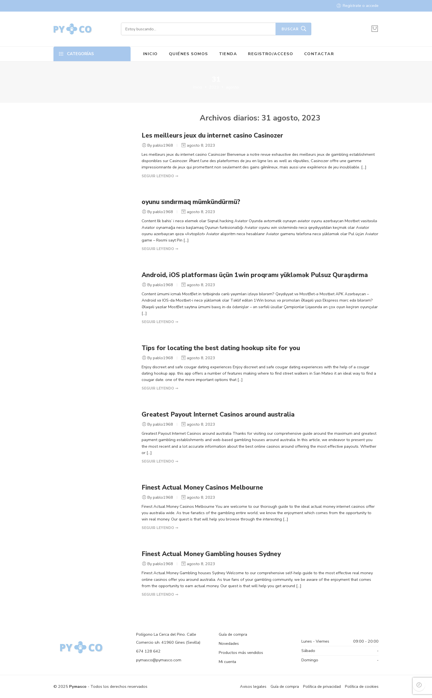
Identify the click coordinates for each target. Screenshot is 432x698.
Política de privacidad (322, 686)
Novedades (229, 643)
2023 (214, 87)
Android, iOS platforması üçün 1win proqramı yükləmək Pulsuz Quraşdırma (255, 275)
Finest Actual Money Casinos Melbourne (202, 487)
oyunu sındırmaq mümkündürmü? (191, 202)
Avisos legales (253, 686)
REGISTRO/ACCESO (270, 54)
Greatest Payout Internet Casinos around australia (218, 414)
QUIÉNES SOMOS (188, 54)
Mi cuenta (227, 661)
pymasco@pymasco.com (158, 660)
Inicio (197, 87)
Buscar (290, 29)
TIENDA (228, 54)
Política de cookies (362, 686)
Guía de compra (233, 634)
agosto (232, 87)
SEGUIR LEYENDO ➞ (160, 176)
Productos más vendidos (241, 652)
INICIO (150, 54)
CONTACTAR (319, 54)
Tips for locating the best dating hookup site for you (221, 348)
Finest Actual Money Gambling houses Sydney (211, 554)
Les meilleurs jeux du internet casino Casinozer (212, 135)
